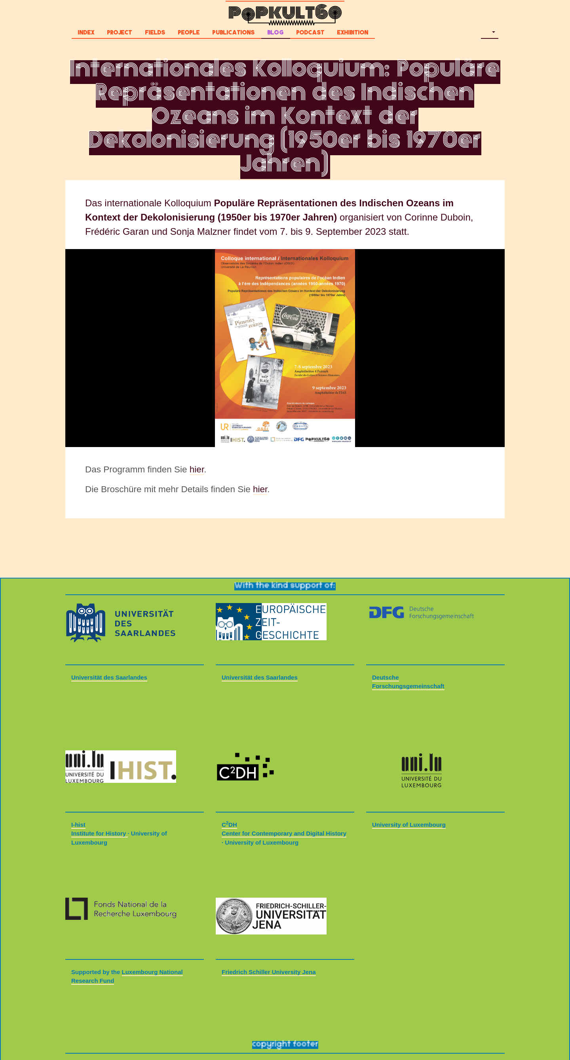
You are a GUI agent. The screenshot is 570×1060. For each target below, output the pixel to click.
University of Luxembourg (409, 824)
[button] (489, 34)
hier (197, 469)
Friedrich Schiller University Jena (269, 972)
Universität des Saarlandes (109, 677)
